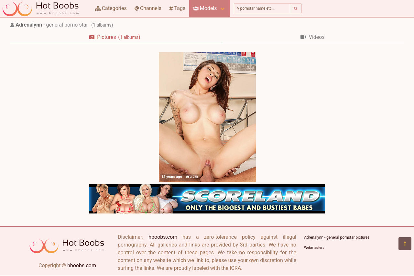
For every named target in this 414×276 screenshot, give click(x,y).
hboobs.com (81, 265)
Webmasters (314, 248)
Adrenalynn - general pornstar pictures (337, 237)
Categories (111, 8)
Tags (177, 8)
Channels (148, 8)
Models (205, 8)
